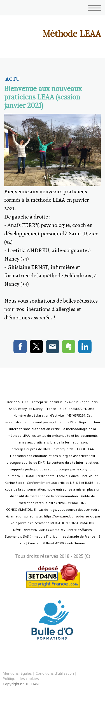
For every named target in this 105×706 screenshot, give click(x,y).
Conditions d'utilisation (55, 673)
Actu (13, 79)
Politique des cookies (21, 678)
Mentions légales (17, 673)
